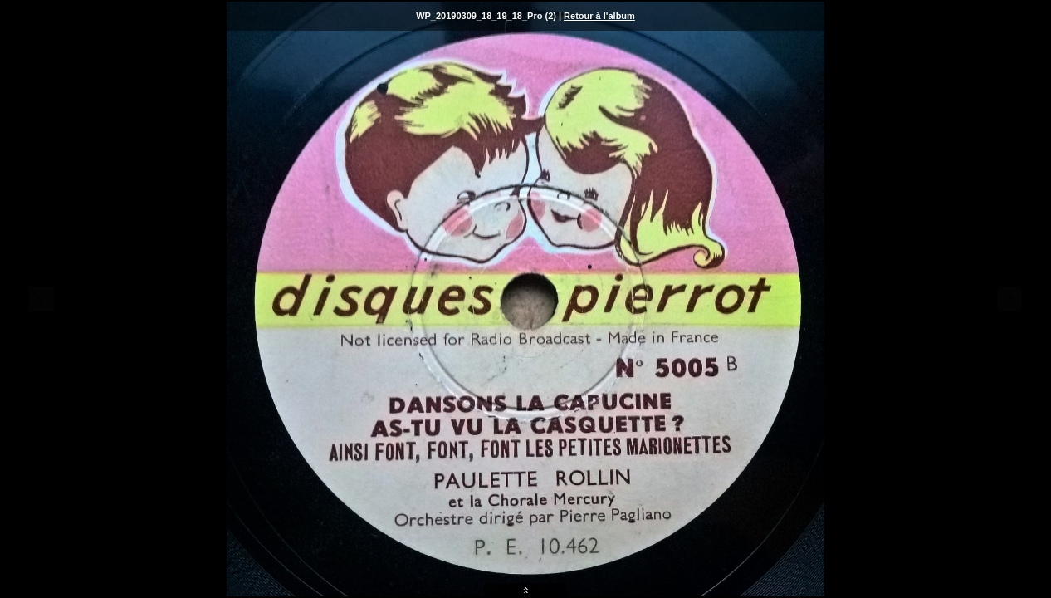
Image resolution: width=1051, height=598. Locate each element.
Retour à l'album (599, 16)
